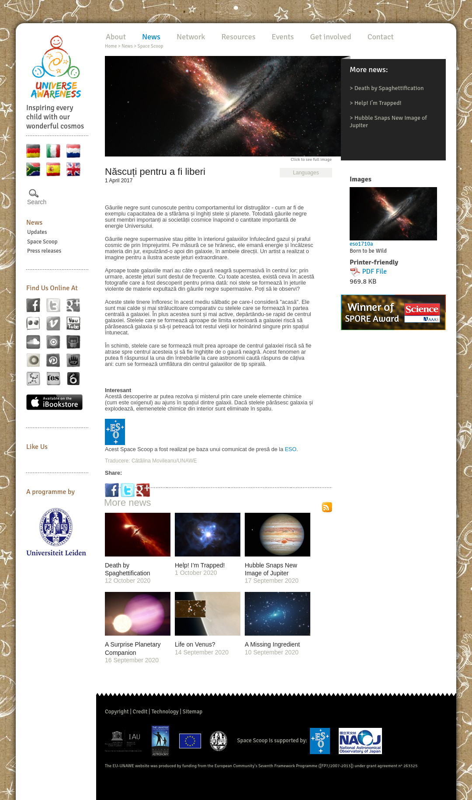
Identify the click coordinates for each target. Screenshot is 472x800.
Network (191, 37)
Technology (164, 711)
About (116, 37)
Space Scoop (42, 241)
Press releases (44, 250)
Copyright (117, 711)
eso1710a (361, 243)
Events (283, 37)
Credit (140, 711)
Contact (381, 37)
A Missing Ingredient (272, 644)
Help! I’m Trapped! (378, 103)
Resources (238, 37)
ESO (291, 449)
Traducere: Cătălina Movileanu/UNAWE (151, 461)
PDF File (374, 271)
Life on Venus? (195, 644)
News (34, 222)
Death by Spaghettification (389, 88)
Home (111, 46)
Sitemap (192, 711)
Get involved (330, 37)
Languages (306, 173)
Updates (37, 232)
